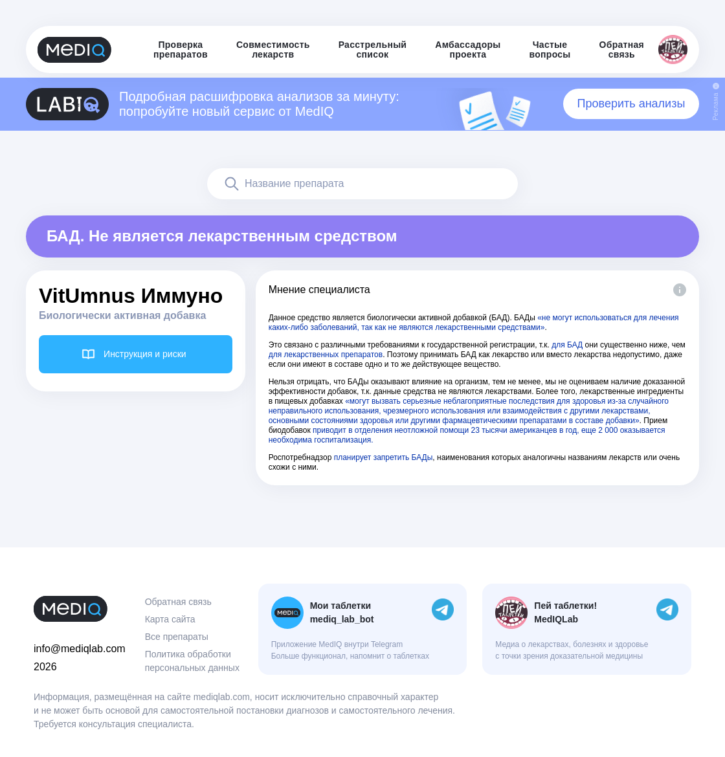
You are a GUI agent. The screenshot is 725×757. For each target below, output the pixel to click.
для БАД (567, 344)
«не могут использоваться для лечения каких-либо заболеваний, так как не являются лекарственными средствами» (474, 322)
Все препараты (176, 636)
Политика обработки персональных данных (192, 661)
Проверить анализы (631, 103)
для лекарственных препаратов (326, 354)
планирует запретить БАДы (383, 457)
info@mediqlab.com (80, 648)
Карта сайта (170, 619)
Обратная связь (178, 602)
